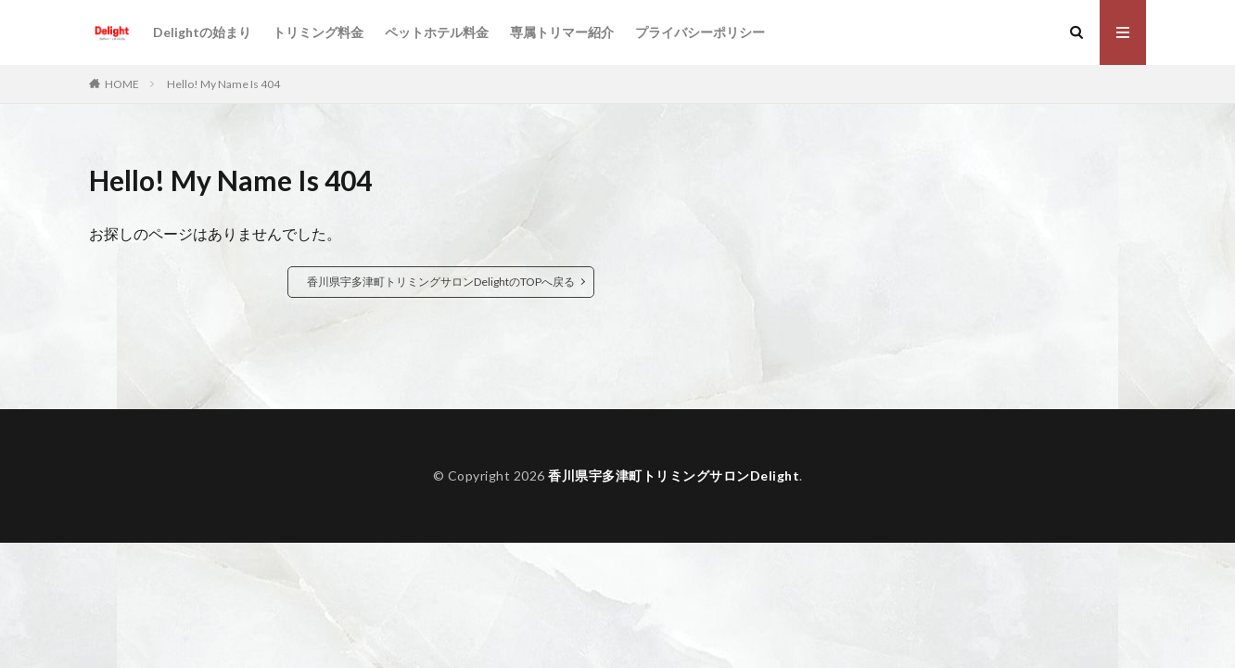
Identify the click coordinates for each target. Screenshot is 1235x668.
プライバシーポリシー (700, 32)
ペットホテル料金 (437, 32)
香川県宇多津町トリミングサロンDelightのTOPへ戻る (441, 282)
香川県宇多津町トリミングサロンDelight (673, 475)
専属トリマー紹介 (562, 32)
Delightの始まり (202, 32)
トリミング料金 (318, 32)
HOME (122, 84)
